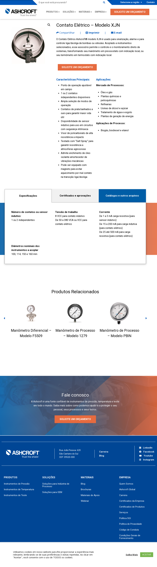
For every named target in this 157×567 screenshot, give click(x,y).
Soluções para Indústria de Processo (55, 485)
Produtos (52, 12)
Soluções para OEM (52, 492)
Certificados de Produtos (132, 506)
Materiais (84, 12)
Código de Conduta (129, 529)
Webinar (85, 501)
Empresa (100, 12)
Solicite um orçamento (75, 419)
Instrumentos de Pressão (17, 483)
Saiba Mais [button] (132, 554)
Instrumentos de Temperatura (19, 489)
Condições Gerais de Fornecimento (129, 537)
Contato (151, 2)
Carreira (103, 451)
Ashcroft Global (127, 489)
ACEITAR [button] (146, 554)
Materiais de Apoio (90, 495)
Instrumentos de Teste (15, 495)
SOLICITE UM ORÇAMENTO (130, 11)
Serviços (123, 512)
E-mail (116, 32)
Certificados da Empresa (131, 501)
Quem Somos (126, 483)
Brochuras (86, 489)
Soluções (68, 12)
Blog (101, 455)
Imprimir (93, 32)
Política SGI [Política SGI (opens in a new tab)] (125, 518)
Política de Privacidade (130, 524)
